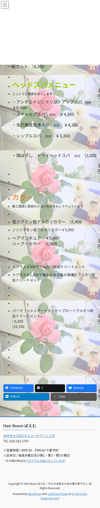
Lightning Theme (58, 494)
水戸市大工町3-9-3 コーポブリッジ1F (29, 436)
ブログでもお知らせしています (45, 461)
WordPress (34, 494)
